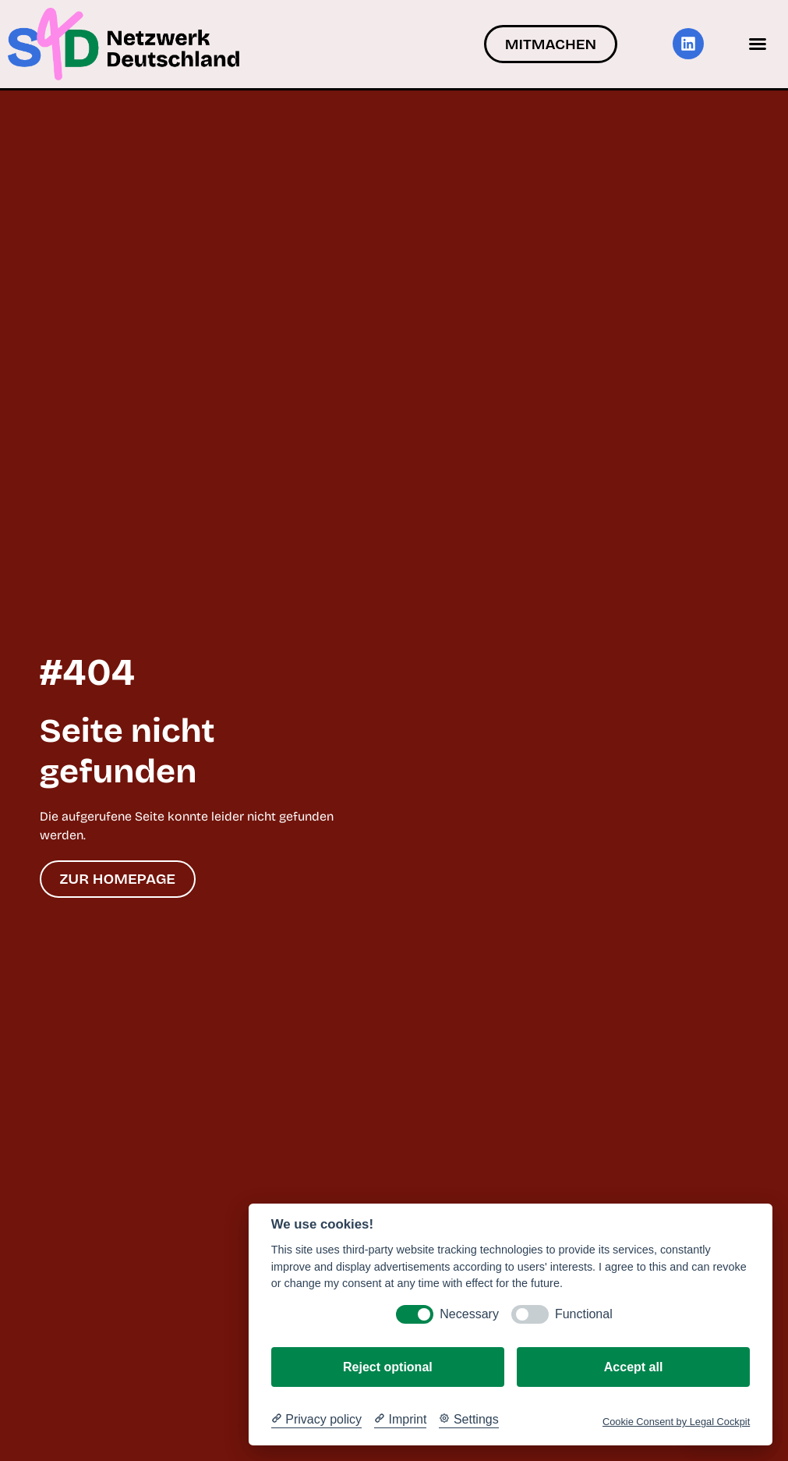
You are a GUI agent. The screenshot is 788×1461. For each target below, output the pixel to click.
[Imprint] (400, 1419)
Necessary (469, 1314)
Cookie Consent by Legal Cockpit (676, 1421)
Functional (584, 1314)
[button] (758, 44)
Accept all (633, 1367)
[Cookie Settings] (468, 1419)
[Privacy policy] (316, 1419)
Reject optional (388, 1367)
